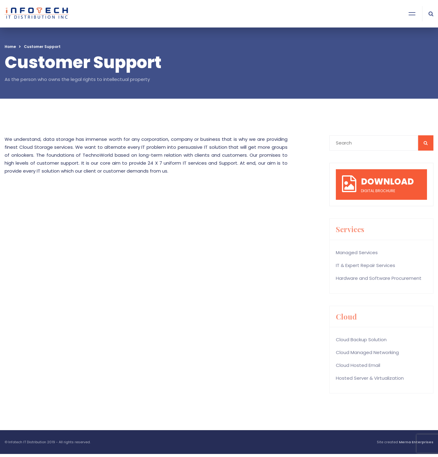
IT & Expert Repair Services (365, 265)
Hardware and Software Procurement (378, 278)
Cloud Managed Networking (367, 352)
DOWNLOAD (387, 182)
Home (10, 46)
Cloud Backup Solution (361, 339)
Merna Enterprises (416, 442)
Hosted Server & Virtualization (370, 378)
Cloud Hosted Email (358, 365)
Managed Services (357, 252)
